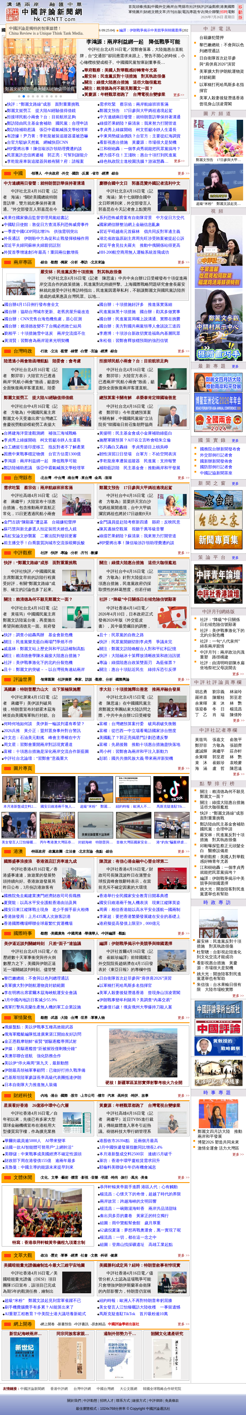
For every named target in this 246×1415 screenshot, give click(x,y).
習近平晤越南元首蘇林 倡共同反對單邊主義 (139, 231)
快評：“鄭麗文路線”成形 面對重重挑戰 (43, 104)
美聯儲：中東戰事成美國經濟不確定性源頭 (43, 1154)
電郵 (231, 12)
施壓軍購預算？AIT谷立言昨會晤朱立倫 (135, 440)
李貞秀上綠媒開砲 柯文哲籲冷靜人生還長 (138, 130)
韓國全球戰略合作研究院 (162, 1389)
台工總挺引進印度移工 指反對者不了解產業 (44, 447)
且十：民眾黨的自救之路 (121, 635)
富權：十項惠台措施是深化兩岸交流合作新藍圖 (46, 751)
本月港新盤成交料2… (19, 806)
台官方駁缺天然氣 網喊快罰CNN (37, 142)
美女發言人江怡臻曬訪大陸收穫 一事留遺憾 (139, 1307)
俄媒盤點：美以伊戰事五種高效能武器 (38, 1027)
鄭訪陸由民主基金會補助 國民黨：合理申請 (47, 123)
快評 (200, 7)
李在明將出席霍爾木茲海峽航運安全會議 (40, 993)
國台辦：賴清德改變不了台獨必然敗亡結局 (42, 326)
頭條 (139, 7)
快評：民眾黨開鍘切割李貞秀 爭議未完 (135, 642)
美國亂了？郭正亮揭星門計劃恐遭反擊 (133, 737)
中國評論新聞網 (32, 1389)
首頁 (131, 7)
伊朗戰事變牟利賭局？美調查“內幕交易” (135, 1000)
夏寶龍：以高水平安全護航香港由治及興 (40, 903)
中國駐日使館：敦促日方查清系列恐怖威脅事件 (46, 224)
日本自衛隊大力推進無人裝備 (30, 1085)
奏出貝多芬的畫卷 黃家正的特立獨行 (134, 1216)
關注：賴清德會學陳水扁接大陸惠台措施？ (42, 656)
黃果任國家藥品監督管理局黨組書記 (36, 218)
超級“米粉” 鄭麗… (95, 806)
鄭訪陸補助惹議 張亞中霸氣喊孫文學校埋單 (47, 130)
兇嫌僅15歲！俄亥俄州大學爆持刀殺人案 (135, 1007)
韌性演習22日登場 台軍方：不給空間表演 (137, 454)
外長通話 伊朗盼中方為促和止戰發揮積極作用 (46, 238)
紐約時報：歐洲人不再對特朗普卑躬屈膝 (135, 1300)
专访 (200, 12)
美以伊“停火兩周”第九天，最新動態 (36, 1063)
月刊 (170, 12)
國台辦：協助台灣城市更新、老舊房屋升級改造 (46, 312)
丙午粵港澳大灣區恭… (57, 842)
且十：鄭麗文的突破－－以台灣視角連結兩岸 (44, 669)
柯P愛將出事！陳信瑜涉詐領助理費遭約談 (44, 149)
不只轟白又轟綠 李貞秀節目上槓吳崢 (133, 447)
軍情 (131, 12)
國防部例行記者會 (216, 467)
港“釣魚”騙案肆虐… (171, 842)
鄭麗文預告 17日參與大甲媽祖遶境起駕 (136, 110)
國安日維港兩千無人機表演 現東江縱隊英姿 (139, 903)
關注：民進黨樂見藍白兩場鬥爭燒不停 (38, 642)
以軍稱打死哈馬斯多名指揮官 (125, 985)
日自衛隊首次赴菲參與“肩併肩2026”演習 (135, 978)
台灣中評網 (82, 1389)
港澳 (223, 7)
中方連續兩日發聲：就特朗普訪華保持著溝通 (140, 117)
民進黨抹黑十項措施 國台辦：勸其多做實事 (139, 312)
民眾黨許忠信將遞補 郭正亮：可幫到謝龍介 (47, 155)
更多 (235, 366)
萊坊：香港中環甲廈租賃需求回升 (129, 1160)
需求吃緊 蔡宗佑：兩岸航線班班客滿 (134, 104)
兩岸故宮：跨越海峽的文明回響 (128, 1201)
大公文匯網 (128, 1389)
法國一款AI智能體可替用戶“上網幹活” (39, 1147)
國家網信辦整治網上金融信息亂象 (129, 224)
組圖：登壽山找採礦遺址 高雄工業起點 (136, 1244)
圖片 (139, 12)
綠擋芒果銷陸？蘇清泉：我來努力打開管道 (138, 123)
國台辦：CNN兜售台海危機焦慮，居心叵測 (43, 319)
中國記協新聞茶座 (216, 473)
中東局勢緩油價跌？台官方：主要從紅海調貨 (140, 136)
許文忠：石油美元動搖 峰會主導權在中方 (42, 737)
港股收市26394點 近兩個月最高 (128, 1141)
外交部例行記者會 (216, 455)
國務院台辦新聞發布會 (220, 449)
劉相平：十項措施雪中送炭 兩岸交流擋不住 (44, 333)
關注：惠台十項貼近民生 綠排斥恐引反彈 (137, 669)
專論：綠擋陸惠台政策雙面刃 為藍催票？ (137, 662)
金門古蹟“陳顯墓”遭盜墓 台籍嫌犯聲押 (40, 522)
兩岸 (170, 7)
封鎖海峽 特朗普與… (95, 842)
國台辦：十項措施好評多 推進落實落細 (135, 304)
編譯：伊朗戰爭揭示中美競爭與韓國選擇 (155, 30)
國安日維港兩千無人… (58, 806)
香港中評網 (59, 1389)
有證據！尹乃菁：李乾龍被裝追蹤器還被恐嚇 (47, 136)
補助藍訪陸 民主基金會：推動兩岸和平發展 (139, 468)
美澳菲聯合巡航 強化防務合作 (32, 1056)
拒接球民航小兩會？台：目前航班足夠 (41, 117)
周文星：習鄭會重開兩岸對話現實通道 (38, 744)
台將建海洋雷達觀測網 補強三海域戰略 (40, 433)
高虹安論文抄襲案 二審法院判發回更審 (40, 536)
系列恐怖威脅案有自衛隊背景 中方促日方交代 (141, 218)
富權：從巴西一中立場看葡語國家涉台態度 (137, 731)
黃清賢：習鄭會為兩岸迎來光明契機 (36, 340)
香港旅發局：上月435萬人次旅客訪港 (37, 916)
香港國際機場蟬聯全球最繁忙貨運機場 (38, 923)
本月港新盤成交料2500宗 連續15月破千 (135, 1154)
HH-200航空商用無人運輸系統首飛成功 (134, 252)
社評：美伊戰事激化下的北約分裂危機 (38, 662)
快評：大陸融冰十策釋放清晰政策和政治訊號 (139, 656)
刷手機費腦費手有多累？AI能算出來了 (39, 1307)
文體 (154, 12)
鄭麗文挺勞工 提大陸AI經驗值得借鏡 (41, 110)
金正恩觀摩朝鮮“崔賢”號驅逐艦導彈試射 (40, 1041)
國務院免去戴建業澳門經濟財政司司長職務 (42, 896)
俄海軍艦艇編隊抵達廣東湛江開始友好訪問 (42, 1034)
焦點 (147, 7)
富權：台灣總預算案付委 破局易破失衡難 (137, 724)
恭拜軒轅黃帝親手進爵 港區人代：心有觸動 (139, 1187)
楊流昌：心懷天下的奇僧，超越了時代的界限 (140, 1194)
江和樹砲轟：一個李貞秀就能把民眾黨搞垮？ (140, 149)
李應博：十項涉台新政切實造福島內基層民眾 (139, 333)
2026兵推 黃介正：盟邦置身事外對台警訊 (42, 731)
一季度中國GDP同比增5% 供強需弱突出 (41, 231)
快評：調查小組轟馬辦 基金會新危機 (38, 635)
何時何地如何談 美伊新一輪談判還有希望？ (44, 724)
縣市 (185, 7)
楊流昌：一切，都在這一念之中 (128, 1237)
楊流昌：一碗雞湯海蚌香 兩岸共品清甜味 (138, 1208)
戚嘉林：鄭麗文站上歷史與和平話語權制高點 (44, 649)
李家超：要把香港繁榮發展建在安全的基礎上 (139, 916)
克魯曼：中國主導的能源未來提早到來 (39, 1167)
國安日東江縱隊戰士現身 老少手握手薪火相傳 (46, 909)
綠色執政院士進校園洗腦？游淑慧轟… (134, 161)
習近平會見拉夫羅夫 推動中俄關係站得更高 (139, 245)
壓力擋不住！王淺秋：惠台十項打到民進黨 (138, 155)
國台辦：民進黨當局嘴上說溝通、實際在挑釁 (139, 319)
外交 (162, 7)
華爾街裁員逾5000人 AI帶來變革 (35, 1141)
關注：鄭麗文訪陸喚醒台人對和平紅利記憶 (137, 649)
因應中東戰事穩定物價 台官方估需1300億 (42, 454)
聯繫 (215, 12)
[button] (19, 96)
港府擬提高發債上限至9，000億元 (129, 923)
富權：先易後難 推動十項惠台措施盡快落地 (139, 744)
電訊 (185, 12)
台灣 (177, 7)
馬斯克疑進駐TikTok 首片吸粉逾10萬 (133, 1314)
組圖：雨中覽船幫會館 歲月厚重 (130, 1223)
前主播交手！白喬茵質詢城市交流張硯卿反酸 (44, 543)
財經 (147, 12)
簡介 (208, 12)
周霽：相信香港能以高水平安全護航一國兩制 (139, 909)
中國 (154, 7)
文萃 (162, 12)
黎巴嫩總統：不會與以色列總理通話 (36, 978)
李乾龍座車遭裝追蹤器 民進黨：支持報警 (137, 461)
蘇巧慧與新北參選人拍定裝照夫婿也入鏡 (40, 529)
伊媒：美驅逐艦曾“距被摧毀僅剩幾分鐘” (40, 1049)
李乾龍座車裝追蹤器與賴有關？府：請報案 (45, 161)
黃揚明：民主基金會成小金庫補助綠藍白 (135, 433)
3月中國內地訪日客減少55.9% (30, 1000)
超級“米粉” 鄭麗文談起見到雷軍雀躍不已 (43, 1300)
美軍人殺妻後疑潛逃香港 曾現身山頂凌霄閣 (139, 993)
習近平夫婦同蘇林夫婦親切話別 (32, 245)
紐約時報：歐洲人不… (133, 806)
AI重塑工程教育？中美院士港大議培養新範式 (45, 1314)
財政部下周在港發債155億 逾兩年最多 (40, 1160)
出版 (177, 12)
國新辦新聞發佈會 (216, 461)
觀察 (215, 7)
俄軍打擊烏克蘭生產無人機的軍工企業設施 (42, 1007)
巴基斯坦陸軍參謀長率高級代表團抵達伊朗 (42, 1077)
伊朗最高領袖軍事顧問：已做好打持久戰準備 (44, 1070)
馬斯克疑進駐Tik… (171, 806)
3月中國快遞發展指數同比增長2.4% (130, 1147)
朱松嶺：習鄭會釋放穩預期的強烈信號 (133, 340)
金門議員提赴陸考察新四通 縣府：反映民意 (139, 522)
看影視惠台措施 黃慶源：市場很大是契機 (138, 142)
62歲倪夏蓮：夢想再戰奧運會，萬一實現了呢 (140, 1230)
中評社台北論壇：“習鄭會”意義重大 (36, 758)
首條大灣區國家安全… (133, 842)
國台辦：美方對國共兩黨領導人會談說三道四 (139, 326)
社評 (193, 7)
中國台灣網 (105, 1389)
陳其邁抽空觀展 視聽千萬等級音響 (131, 529)
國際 (231, 7)
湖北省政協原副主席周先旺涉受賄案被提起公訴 (141, 238)
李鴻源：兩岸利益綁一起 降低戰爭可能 (40, 461)
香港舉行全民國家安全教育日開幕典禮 (133, 896)
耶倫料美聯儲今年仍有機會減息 (127, 1167)
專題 (193, 12)
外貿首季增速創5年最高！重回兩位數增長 (41, 252)
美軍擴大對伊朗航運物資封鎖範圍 (34, 985)
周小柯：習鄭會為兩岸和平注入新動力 (133, 751)
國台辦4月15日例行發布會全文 (31, 304)
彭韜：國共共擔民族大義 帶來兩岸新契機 (136, 758)
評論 (208, 7)
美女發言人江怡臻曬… (19, 842)
